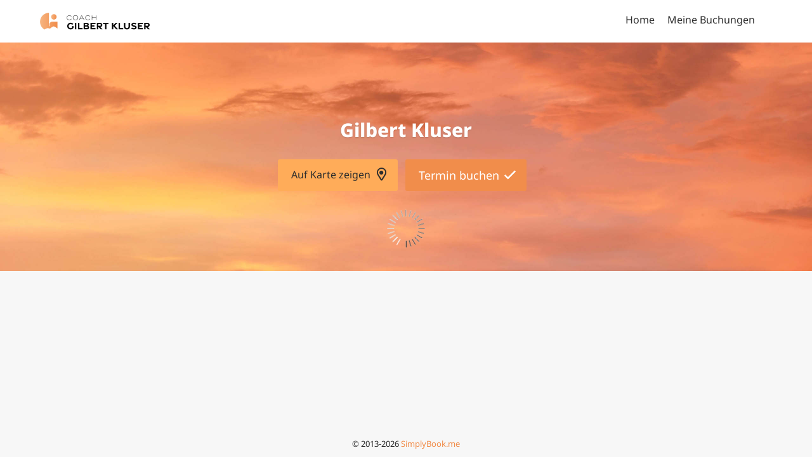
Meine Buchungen (711, 20)
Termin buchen (459, 175)
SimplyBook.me (430, 443)
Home (640, 20)
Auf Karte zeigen (330, 175)
